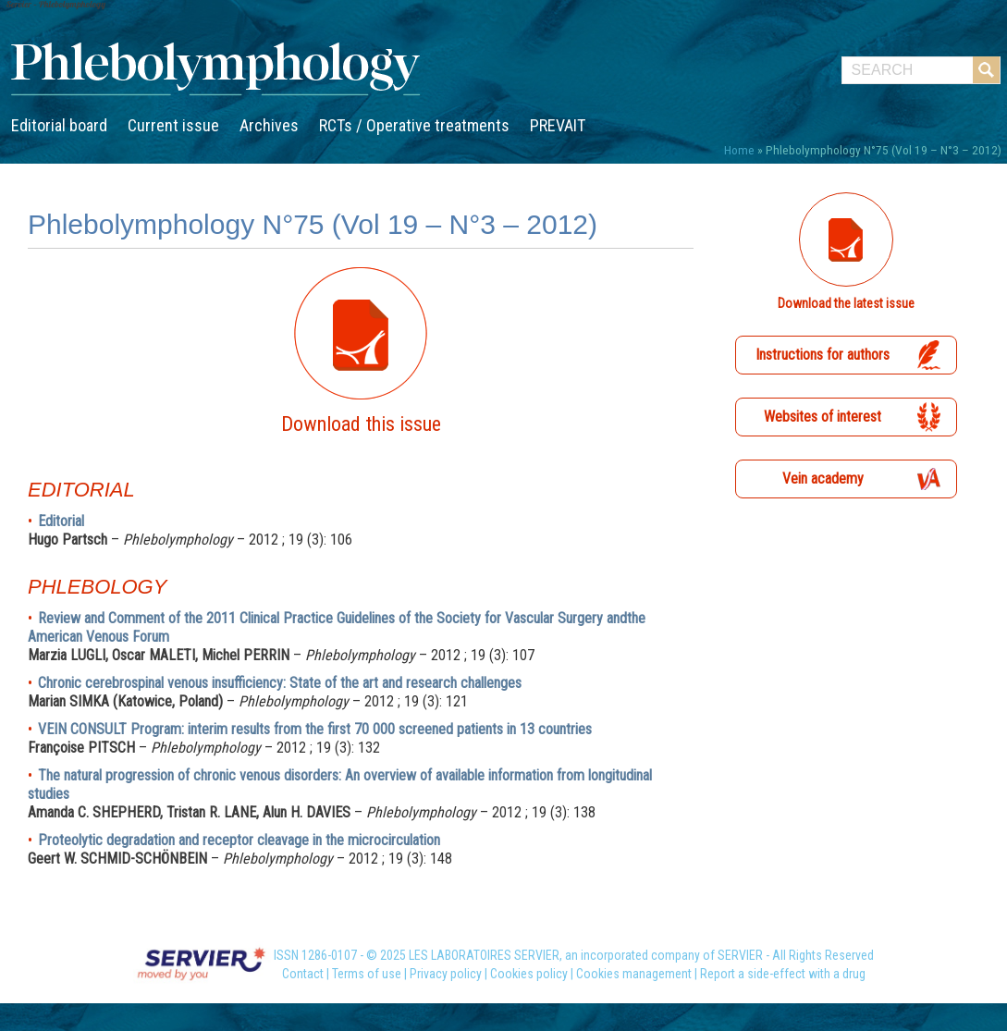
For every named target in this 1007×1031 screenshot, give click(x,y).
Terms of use (366, 973)
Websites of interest (822, 416)
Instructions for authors (822, 354)
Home (739, 149)
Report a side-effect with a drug (783, 973)
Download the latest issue (846, 303)
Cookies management (634, 973)
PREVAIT (557, 125)
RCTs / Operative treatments (414, 125)
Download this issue (361, 424)
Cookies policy (529, 973)
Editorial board (59, 125)
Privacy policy (446, 973)
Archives (269, 125)
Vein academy (823, 478)
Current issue (173, 125)
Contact (303, 973)
